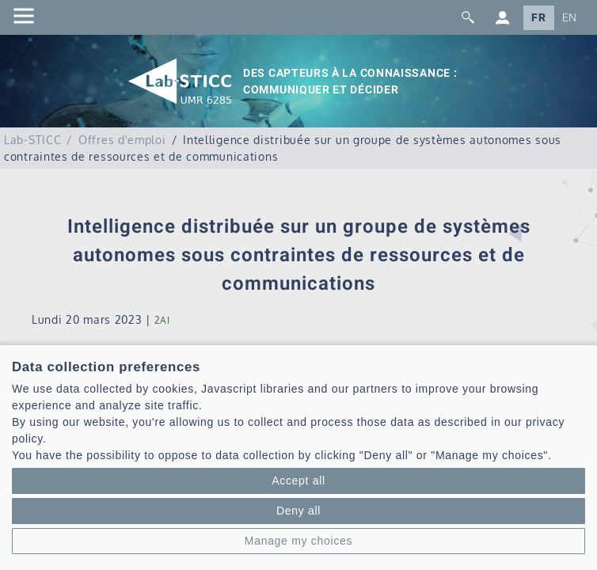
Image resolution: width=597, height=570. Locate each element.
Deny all (298, 510)
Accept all (298, 480)
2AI (162, 320)
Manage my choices (298, 540)
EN (569, 18)
